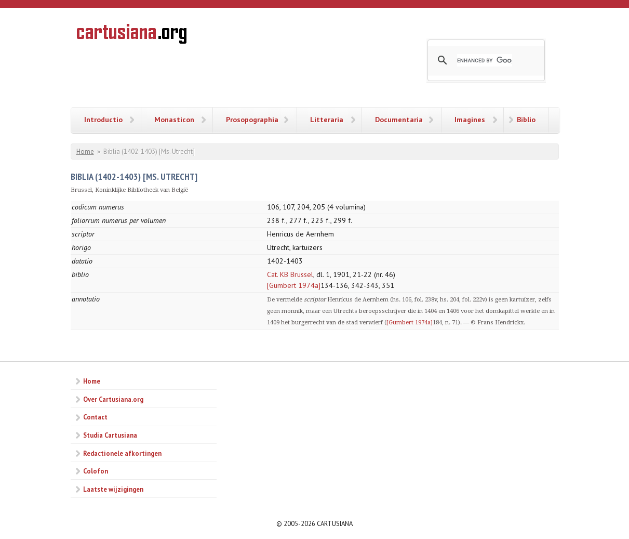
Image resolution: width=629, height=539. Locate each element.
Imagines (469, 119)
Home (85, 151)
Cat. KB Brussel (290, 274)
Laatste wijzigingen (113, 489)
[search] (484, 60)
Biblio (526, 119)
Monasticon (174, 119)
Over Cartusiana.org (113, 399)
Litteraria (326, 119)
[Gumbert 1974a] (293, 285)
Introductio (103, 119)
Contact (95, 417)
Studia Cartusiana (110, 435)
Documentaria (399, 119)
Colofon (95, 471)
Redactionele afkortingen (122, 453)
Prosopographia (252, 119)
